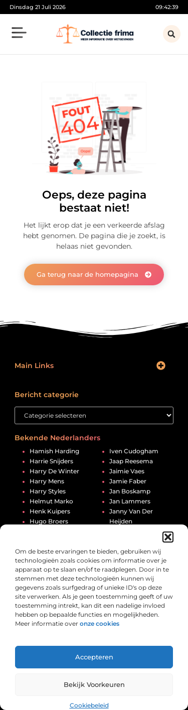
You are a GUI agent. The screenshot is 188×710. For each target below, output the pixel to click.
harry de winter (54, 471)
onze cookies (99, 623)
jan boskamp (129, 491)
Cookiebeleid (89, 705)
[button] (168, 537)
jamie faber (127, 481)
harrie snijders (51, 461)
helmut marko (51, 501)
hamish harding (54, 451)
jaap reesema (131, 461)
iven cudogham (133, 451)
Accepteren (94, 657)
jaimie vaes (126, 471)
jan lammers (129, 501)
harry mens (47, 481)
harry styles (48, 491)
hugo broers (49, 521)
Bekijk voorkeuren (94, 684)
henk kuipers (50, 511)
